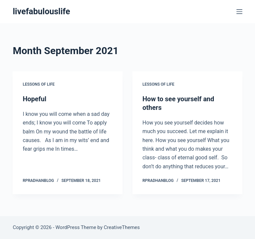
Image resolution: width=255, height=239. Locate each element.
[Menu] (239, 12)
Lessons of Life (38, 84)
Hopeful (34, 99)
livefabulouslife (41, 11)
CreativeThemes (122, 227)
